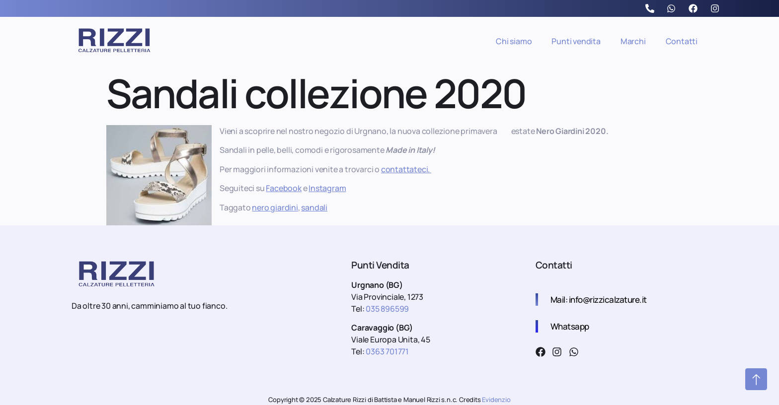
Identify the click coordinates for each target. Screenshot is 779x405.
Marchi (633, 41)
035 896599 (386, 308)
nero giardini (275, 207)
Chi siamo (514, 41)
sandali (314, 207)
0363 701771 (387, 351)
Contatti (682, 41)
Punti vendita (575, 41)
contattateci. (406, 169)
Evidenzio (496, 399)
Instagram (327, 188)
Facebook (283, 188)
